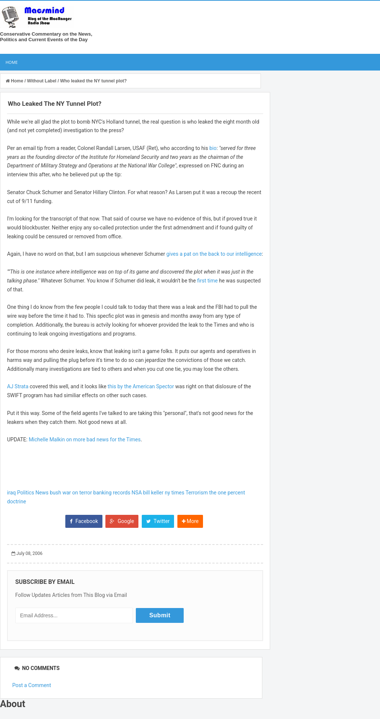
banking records (111, 493)
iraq (11, 493)
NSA (137, 493)
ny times (174, 493)
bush (55, 493)
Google (122, 521)
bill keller (153, 493)
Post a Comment (31, 685)
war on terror (77, 493)
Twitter (158, 521)
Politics (25, 493)
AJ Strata (18, 386)
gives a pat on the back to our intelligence (214, 254)
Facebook (84, 521)
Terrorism (197, 493)
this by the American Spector (141, 386)
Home (12, 62)
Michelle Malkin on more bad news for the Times (85, 439)
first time (207, 281)
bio (212, 148)
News (42, 493)
